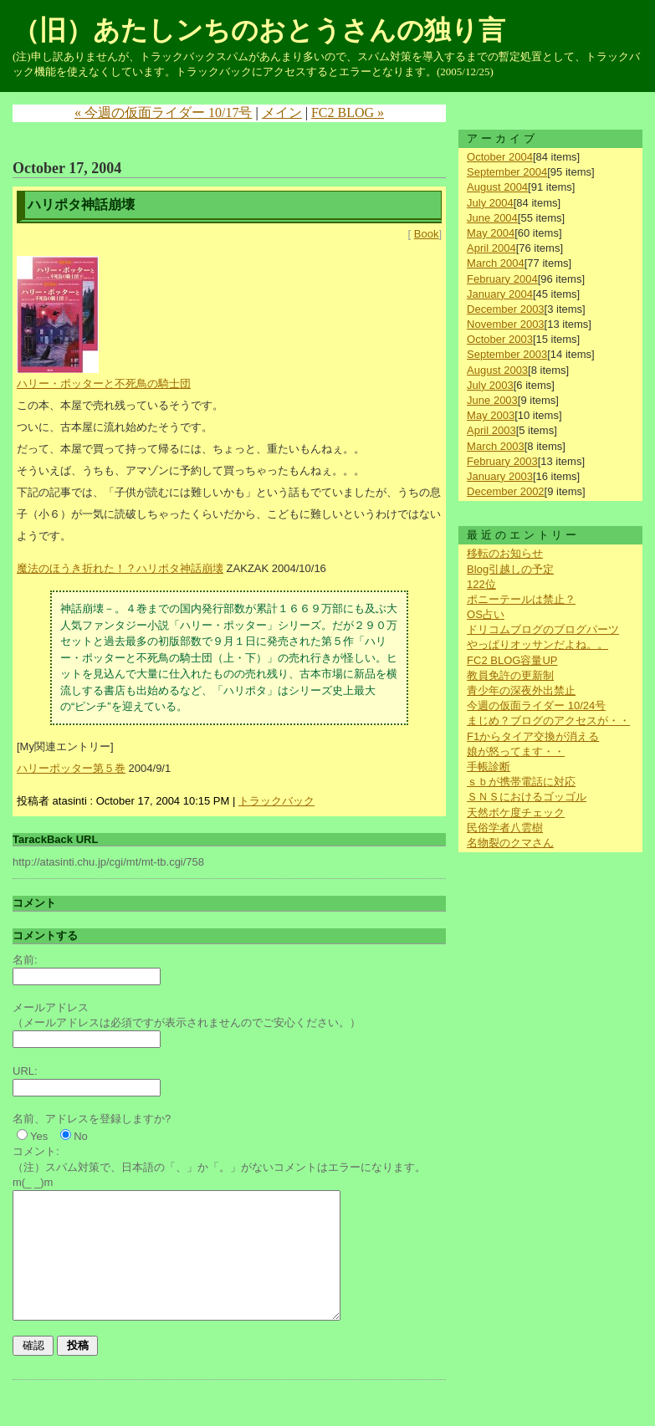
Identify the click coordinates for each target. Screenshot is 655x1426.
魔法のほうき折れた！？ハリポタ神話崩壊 (120, 568)
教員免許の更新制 (510, 675)
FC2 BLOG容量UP (512, 660)
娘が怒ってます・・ (516, 751)
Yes (39, 1136)
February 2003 (502, 461)
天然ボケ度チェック (516, 812)
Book (426, 233)
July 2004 (490, 203)
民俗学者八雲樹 (505, 827)
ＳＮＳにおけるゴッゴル (526, 796)
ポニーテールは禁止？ (521, 599)
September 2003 (507, 354)
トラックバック (276, 801)
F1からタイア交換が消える (533, 736)
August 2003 (497, 370)
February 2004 (502, 279)
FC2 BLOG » (347, 112)
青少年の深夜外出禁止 (521, 690)
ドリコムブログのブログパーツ (543, 629)
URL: (25, 1071)
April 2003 (491, 430)
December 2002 (506, 491)
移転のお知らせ (505, 553)
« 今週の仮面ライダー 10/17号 (163, 112)
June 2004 (492, 218)
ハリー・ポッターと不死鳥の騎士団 (104, 383)
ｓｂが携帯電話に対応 (521, 781)
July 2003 (490, 385)
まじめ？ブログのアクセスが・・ (548, 720)
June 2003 (492, 400)
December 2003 (506, 309)
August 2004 (497, 187)
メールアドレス (51, 1007)
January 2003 (500, 476)
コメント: (36, 1151)
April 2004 (491, 248)
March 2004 (496, 263)
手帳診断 (488, 766)
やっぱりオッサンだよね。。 (537, 644)
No (81, 1136)
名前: (25, 959)
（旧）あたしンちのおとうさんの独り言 (259, 30)
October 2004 (500, 157)
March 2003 (496, 446)
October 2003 (500, 339)
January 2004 (500, 294)
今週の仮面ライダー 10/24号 (536, 705)
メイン (282, 112)
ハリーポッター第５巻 (71, 768)
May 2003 (490, 415)
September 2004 (507, 172)
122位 (481, 584)
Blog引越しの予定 (510, 569)
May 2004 (490, 233)
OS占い (485, 614)
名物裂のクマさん (510, 842)
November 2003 (506, 324)
